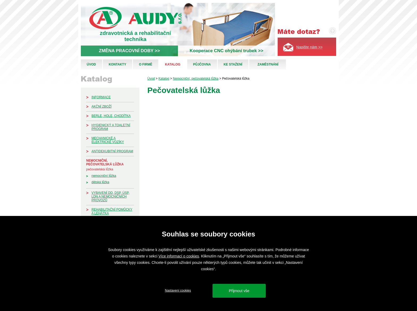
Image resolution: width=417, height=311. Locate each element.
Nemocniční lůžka (103, 176)
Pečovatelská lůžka (99, 169)
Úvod (91, 64)
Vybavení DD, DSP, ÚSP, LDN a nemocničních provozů (110, 196)
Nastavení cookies (178, 290)
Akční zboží (101, 106)
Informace (101, 97)
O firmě (145, 64)
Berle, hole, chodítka (111, 116)
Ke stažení (233, 64)
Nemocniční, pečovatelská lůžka (105, 162)
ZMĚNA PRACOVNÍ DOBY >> (129, 50)
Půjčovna (202, 64)
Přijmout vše (239, 291)
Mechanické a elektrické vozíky (107, 140)
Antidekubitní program (112, 151)
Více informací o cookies (179, 256)
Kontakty (117, 64)
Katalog (172, 64)
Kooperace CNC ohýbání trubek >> (226, 50)
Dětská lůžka (100, 182)
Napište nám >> (309, 47)
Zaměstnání (267, 64)
